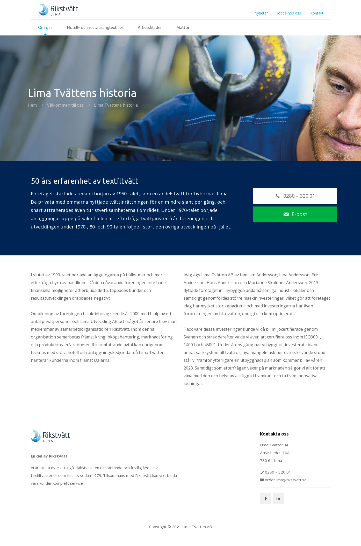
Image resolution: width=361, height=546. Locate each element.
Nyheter (261, 13)
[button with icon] (265, 498)
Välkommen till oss (65, 105)
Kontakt (316, 13)
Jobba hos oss (289, 13)
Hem (32, 105)
